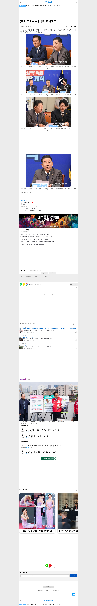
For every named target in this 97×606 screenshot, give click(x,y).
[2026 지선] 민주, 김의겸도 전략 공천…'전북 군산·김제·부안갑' (38, 452)
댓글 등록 (74, 284)
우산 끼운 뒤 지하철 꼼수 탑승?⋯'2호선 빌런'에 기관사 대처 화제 (36, 234)
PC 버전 (48, 587)
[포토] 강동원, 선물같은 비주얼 (29, 208)
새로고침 (31, 230)
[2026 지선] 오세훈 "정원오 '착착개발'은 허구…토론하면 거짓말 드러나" (41, 446)
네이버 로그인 (21, 284)
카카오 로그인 (24, 284)
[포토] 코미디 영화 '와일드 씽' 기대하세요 (31, 210)
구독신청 (73, 575)
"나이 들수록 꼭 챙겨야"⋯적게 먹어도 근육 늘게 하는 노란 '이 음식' (43, 5)
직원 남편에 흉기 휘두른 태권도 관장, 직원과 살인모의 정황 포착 (36, 244)
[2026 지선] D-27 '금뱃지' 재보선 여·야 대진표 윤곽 (35, 436)
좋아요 (32, 203)
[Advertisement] (48, 14)
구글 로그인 (27, 284)
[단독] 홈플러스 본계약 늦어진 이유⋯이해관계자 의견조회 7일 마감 (36, 236)
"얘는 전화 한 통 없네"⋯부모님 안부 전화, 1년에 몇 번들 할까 (35, 239)
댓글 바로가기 (73, 594)
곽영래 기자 (27, 202)
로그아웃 (30, 284)
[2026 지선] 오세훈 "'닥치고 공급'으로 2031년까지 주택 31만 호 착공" (40, 430)
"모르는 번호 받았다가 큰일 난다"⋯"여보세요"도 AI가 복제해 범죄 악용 (37, 241)
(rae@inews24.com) (29, 192)
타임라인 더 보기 (48, 458)
